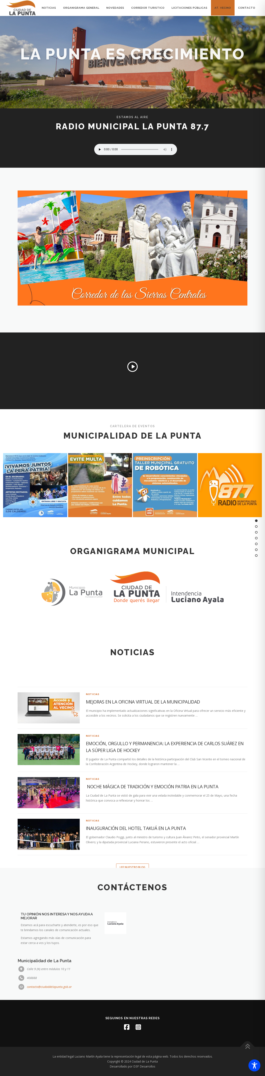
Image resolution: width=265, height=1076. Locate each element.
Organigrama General (81, 7)
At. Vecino (222, 7)
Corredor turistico (148, 7)
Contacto (246, 7)
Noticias (49, 7)
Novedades (115, 7)
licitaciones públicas (189, 7)
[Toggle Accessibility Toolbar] (254, 1065)
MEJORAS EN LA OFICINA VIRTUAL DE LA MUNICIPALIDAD (143, 793)
